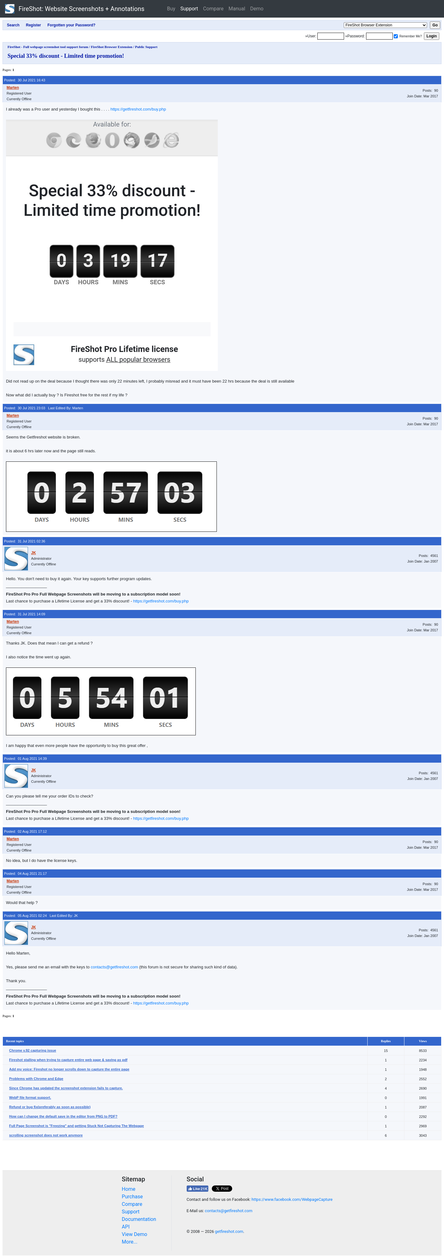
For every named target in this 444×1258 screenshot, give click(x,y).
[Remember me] (396, 36)
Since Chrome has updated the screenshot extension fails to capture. (66, 1088)
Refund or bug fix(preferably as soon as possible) (49, 1107)
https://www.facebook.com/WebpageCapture (291, 1199)
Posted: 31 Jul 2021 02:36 (24, 541)
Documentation (139, 1219)
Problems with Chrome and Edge (36, 1079)
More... (130, 1242)
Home (128, 1189)
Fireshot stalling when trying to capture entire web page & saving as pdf (68, 1060)
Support (189, 9)
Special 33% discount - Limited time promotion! (66, 56)
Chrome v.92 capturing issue (32, 1050)
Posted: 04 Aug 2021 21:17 (25, 873)
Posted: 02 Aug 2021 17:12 (25, 831)
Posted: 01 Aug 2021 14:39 (25, 758)
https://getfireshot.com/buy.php (138, 109)
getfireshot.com (229, 1231)
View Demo (134, 1234)
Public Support (146, 47)
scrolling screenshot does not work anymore (46, 1135)
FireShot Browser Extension (111, 47)
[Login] (330, 36)
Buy (171, 9)
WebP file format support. (30, 1097)
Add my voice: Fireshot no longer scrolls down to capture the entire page (69, 1069)
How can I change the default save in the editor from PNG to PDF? (63, 1116)
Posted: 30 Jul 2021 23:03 (24, 408)
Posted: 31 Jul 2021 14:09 (24, 614)
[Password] (379, 36)
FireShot (75, 9)
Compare (213, 9)
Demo (256, 9)
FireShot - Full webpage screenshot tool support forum (48, 47)
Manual (236, 9)
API (126, 1227)
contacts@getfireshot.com (114, 967)
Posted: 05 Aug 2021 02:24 (25, 916)
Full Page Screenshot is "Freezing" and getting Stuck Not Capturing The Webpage (76, 1126)
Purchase (132, 1197)
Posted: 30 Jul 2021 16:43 (24, 80)
